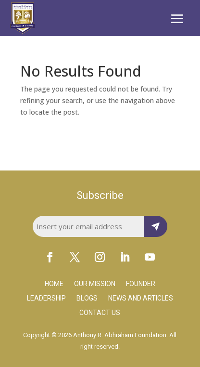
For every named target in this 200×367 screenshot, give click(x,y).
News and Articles (140, 298)
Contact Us (99, 312)
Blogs (87, 298)
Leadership (46, 298)
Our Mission (94, 284)
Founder (140, 284)
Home (54, 284)
